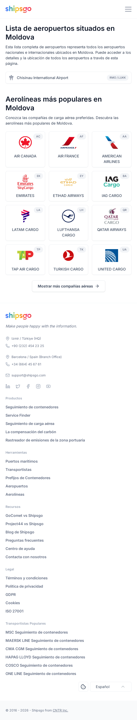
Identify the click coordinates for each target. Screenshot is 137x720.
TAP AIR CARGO (25, 269)
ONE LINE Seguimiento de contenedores (41, 673)
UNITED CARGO (112, 269)
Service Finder (18, 415)
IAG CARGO (112, 195)
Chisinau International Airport (42, 77)
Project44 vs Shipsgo (25, 523)
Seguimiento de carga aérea (30, 423)
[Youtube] (48, 386)
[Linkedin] (8, 386)
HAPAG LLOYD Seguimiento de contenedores (45, 657)
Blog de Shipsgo (20, 532)
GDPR (11, 594)
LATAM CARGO (25, 229)
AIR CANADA (25, 156)
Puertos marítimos (22, 461)
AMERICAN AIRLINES (112, 159)
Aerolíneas (15, 494)
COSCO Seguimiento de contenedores (39, 665)
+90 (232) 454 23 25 (28, 346)
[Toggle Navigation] (128, 9)
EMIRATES (25, 195)
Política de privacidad (24, 586)
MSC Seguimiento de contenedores (37, 632)
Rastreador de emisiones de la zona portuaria (45, 440)
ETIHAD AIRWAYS (68, 195)
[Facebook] (28, 386)
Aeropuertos (17, 486)
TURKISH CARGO (68, 269)
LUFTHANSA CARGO (68, 232)
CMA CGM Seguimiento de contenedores (42, 648)
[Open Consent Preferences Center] (83, 687)
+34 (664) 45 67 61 (26, 364)
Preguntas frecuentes (25, 540)
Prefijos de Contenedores (28, 477)
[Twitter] (18, 386)
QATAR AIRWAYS (111, 229)
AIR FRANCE (68, 156)
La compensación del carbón (31, 432)
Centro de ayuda (20, 548)
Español (111, 686)
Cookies (13, 602)
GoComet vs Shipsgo (24, 515)
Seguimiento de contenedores (32, 407)
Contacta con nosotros (26, 557)
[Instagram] (38, 386)
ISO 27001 (14, 611)
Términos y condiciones (27, 578)
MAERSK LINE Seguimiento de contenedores (45, 640)
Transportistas (19, 469)
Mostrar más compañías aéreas (68, 286)
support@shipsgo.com (29, 375)
